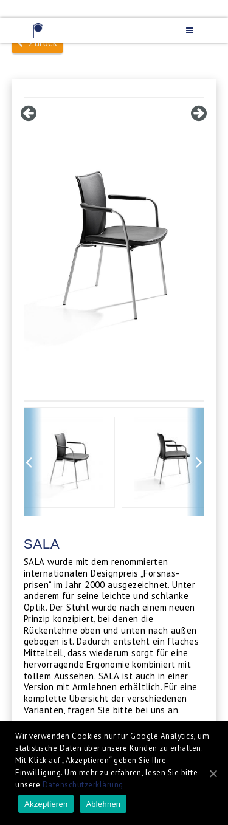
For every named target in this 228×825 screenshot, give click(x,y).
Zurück (38, 43)
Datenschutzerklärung (83, 784)
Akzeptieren (45, 804)
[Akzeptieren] (213, 773)
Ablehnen (103, 804)
